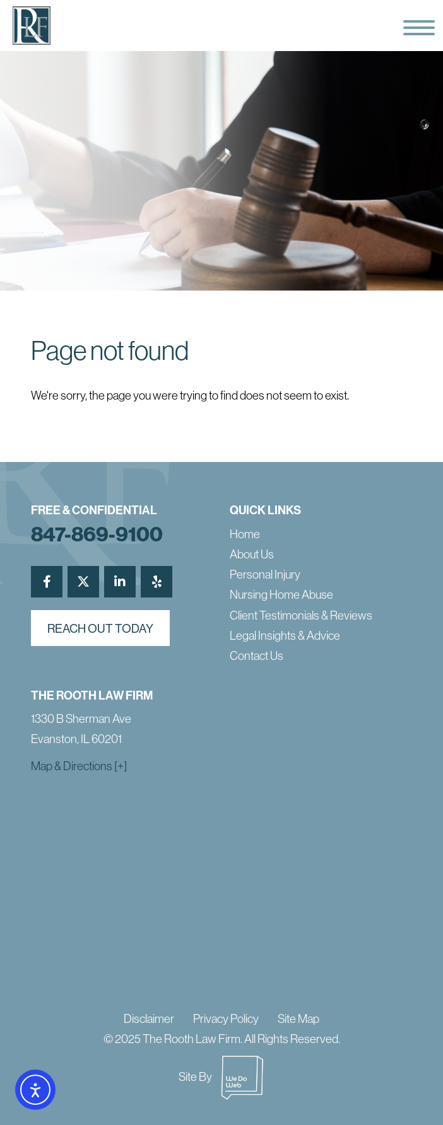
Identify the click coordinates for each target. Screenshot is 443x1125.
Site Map (298, 1018)
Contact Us (256, 655)
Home (245, 533)
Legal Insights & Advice (285, 635)
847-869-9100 (97, 533)
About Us (252, 554)
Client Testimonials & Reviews (301, 615)
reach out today (100, 628)
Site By (221, 1076)
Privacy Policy (226, 1018)
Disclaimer (149, 1018)
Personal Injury (265, 574)
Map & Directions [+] (79, 765)
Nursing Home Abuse (281, 594)
